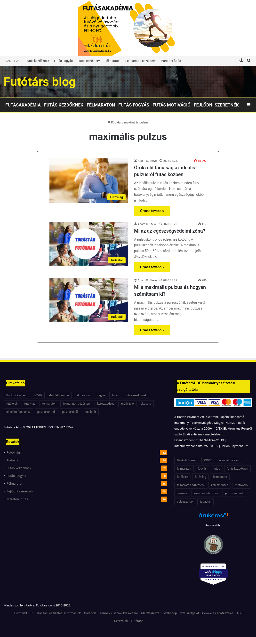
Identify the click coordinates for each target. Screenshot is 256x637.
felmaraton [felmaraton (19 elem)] (83, 395)
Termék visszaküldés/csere (119, 613)
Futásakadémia (23, 104)
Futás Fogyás (63, 61)
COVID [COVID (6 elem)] (37, 395)
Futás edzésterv (89, 61)
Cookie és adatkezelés (217, 613)
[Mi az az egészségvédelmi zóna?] (88, 244)
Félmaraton (113, 61)
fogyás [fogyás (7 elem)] (100, 395)
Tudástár (13, 460)
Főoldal (114, 122)
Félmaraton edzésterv (140, 61)
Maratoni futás (170, 61)
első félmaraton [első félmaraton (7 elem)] (59, 395)
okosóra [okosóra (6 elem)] (146, 403)
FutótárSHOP (23, 613)
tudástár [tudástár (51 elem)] (90, 412)
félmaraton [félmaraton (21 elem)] (49, 403)
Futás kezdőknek (37, 61)
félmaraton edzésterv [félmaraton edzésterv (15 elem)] (76, 403)
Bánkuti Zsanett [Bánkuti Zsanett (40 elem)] (16, 395)
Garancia (90, 613)
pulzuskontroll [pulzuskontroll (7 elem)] (46, 412)
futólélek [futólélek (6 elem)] (11, 403)
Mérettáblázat (150, 613)
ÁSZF (240, 613)
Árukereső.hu (213, 525)
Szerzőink (121, 621)
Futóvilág (13, 452)
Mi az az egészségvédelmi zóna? (169, 231)
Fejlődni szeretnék (216, 104)
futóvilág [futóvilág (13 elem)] (29, 403)
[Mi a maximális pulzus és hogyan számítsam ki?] (88, 300)
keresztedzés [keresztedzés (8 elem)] (105, 403)
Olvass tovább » (152, 211)
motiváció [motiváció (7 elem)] (127, 403)
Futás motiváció (171, 104)
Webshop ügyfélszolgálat (181, 613)
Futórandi (137, 621)
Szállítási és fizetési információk (58, 613)
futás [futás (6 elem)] (115, 395)
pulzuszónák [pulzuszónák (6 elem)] (70, 412)
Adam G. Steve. (148, 161)
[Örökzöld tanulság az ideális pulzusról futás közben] (88, 180)
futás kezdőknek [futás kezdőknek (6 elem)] (135, 395)
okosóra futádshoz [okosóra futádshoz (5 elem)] (18, 412)
